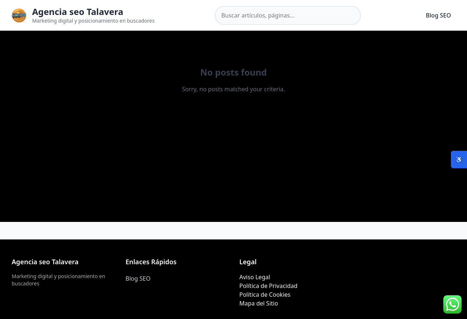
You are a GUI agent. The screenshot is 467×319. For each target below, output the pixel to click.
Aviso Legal (254, 277)
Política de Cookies (264, 295)
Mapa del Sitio (258, 303)
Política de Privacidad (268, 286)
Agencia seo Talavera (77, 11)
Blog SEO (438, 15)
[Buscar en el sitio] (288, 15)
